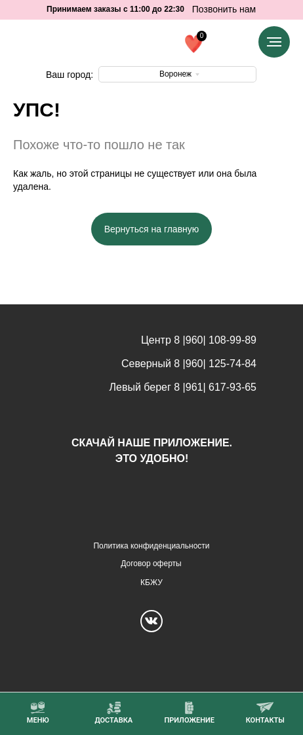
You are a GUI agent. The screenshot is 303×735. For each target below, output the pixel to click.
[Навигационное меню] (274, 41)
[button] (189, 713)
